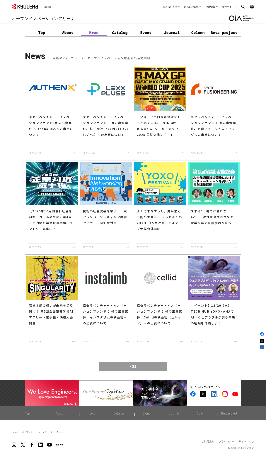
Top (41, 32)
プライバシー (226, 441)
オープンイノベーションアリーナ (37, 432)
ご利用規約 (207, 441)
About (67, 32)
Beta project (224, 32)
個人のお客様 (170, 6)
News (93, 32)
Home (15, 432)
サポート (227, 6)
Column (198, 32)
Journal (172, 32)
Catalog (120, 32)
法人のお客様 (191, 6)
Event (145, 32)
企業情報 (210, 6)
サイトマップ (246, 441)
